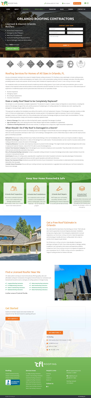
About (16, 9)
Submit (65, 45)
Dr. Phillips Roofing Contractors (15, 285)
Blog (62, 9)
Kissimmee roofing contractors (64, 235)
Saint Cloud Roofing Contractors (39, 285)
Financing (52, 9)
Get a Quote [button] (12, 318)
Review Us (48, 380)
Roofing (26, 9)
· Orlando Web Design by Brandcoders (23, 396)
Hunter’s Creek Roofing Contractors (16, 287)
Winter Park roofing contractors (65, 86)
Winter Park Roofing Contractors (39, 289)
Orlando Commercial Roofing (12, 375)
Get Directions (54, 332)
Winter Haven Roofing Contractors (40, 283)
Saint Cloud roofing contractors (61, 248)
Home (8, 9)
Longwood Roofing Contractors (15, 283)
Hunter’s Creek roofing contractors (66, 81)
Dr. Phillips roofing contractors (67, 250)
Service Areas (39, 9)
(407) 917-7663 (51, 3)
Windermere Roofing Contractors (40, 287)
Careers (70, 9)
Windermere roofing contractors (58, 242)
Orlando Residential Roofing (12, 373)
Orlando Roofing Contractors (12, 378)
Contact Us (81, 9)
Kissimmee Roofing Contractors (15, 289)
